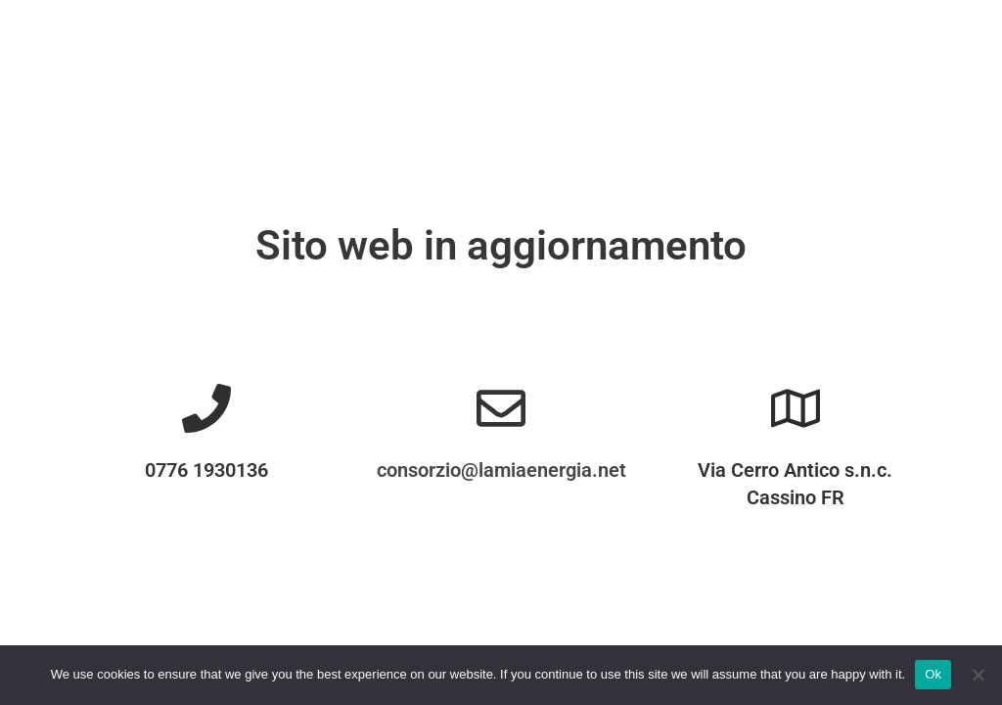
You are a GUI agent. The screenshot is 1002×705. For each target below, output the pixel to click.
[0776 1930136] (206, 408)
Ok (933, 674)
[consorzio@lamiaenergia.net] (501, 408)
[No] (977, 674)
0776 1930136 (206, 470)
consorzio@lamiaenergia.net (501, 470)
